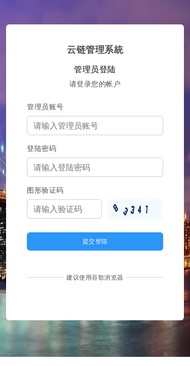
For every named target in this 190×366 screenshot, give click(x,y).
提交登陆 (95, 241)
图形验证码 (45, 190)
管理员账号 (45, 106)
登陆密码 (41, 148)
